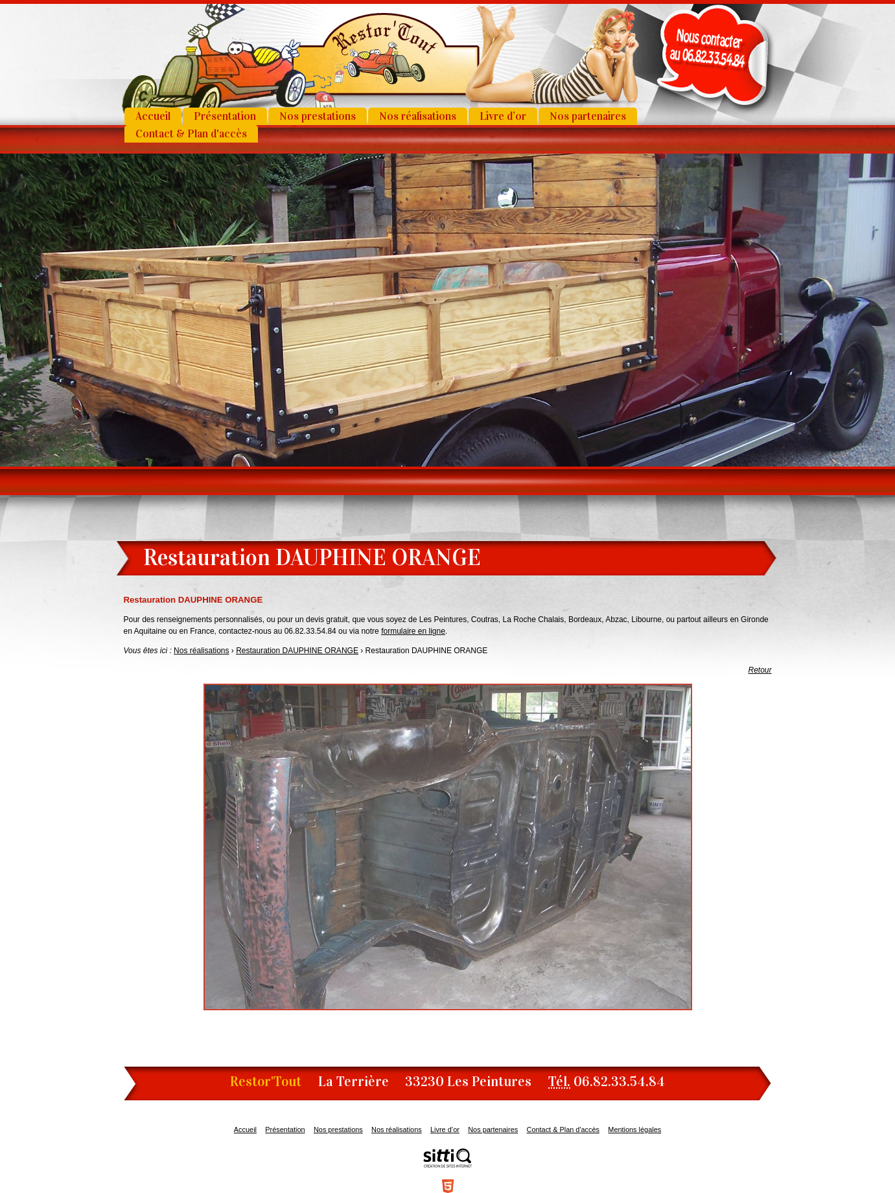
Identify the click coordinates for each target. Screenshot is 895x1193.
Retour (759, 670)
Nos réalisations (417, 116)
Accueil (152, 116)
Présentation (225, 116)
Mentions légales (634, 1129)
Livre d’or (503, 116)
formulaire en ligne (413, 631)
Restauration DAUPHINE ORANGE (297, 650)
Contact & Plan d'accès (191, 134)
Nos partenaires (588, 116)
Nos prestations (317, 116)
